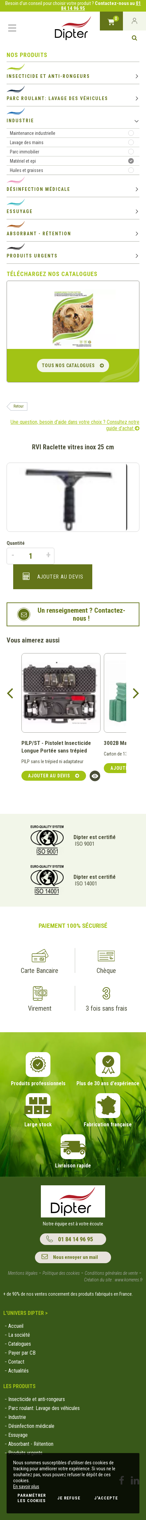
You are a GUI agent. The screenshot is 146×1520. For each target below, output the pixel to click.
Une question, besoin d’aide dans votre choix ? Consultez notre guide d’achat (75, 425)
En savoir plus (26, 1487)
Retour (19, 406)
